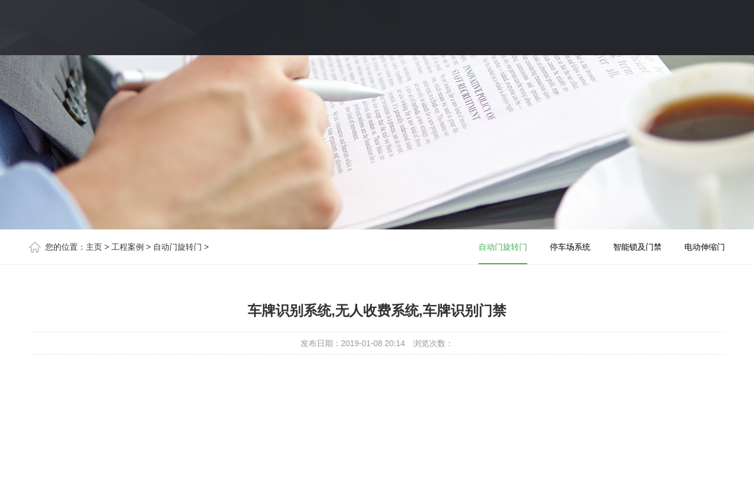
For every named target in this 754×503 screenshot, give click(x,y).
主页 (94, 247)
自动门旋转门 (177, 247)
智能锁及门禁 (637, 247)
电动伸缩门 (704, 247)
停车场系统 (570, 247)
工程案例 (127, 247)
